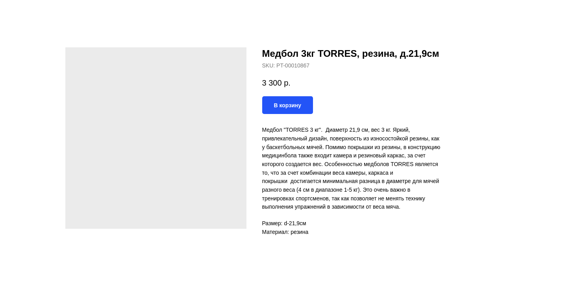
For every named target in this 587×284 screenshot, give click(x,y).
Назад (23, 12)
